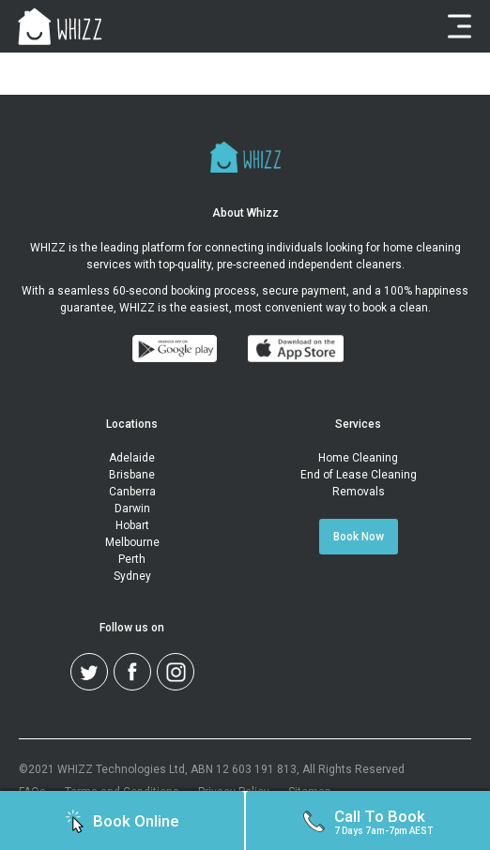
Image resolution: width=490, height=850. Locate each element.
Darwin (132, 508)
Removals (358, 491)
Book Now (358, 536)
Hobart (132, 525)
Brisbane (132, 474)
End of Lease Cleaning (358, 474)
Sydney (132, 576)
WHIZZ (48, 247)
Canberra (132, 491)
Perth (131, 559)
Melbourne (132, 542)
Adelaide (132, 457)
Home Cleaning (358, 457)
